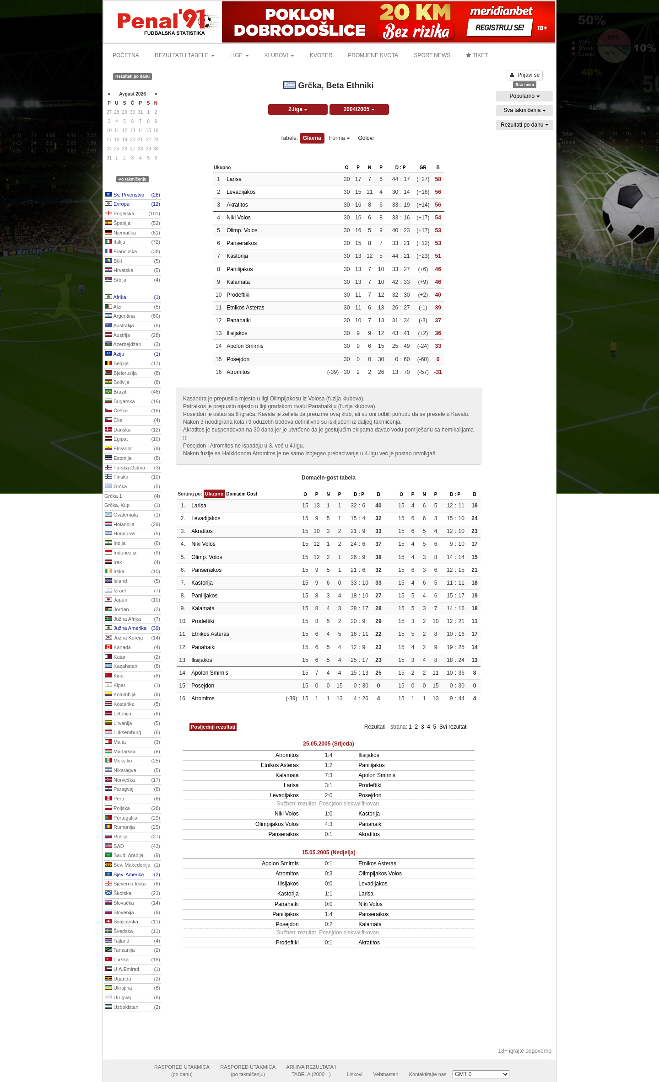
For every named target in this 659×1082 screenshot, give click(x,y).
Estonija (132, 458)
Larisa (234, 179)
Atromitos (238, 372)
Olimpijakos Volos (277, 824)
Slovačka (132, 903)
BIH (132, 261)
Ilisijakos (237, 333)
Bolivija (132, 382)
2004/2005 (359, 109)
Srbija (132, 280)
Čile (132, 420)
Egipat (132, 439)
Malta (132, 742)
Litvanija (132, 723)
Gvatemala (132, 515)
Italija (132, 242)
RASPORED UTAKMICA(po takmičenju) (247, 1070)
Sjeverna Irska (132, 884)
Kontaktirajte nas (428, 1074)
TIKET (477, 55)
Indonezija (132, 553)
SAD (132, 846)
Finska (132, 477)
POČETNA (126, 55)
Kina (132, 676)
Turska (132, 960)
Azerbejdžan (132, 344)
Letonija (132, 714)
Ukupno (214, 493)
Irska (132, 572)
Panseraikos (242, 243)
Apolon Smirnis (245, 346)
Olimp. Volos (242, 230)
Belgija (132, 364)
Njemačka (132, 233)
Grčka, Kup (132, 505)
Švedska (132, 931)
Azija (132, 354)
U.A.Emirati (132, 969)
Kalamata (238, 282)
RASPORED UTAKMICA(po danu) (182, 1070)
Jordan (132, 609)
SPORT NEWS (432, 55)
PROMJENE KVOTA (373, 55)
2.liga (298, 109)
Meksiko (132, 761)
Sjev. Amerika (132, 875)
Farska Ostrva (132, 468)
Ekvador (132, 449)
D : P (400, 167)
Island (132, 581)
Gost (252, 493)
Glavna (312, 138)
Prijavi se (525, 75)
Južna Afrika (132, 619)
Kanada (132, 647)
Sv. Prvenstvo (132, 195)
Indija (132, 543)
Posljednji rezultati (213, 727)
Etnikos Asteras (246, 307)
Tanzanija (132, 950)
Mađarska (132, 752)
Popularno (524, 96)
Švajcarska (132, 922)
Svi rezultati (453, 727)
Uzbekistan (132, 1007)
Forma (339, 138)
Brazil (132, 392)
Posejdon (238, 359)
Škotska (132, 893)
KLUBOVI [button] (279, 55)
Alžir (132, 307)
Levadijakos (241, 192)
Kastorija (237, 256)
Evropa (132, 204)
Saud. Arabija (132, 855)
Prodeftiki (238, 295)
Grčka (132, 486)
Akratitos (237, 205)
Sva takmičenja (524, 110)
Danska (132, 430)
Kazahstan (132, 666)
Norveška (132, 780)
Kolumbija (132, 694)
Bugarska (132, 401)
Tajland (132, 941)
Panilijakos (240, 269)
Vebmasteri (385, 1074)
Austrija (132, 335)
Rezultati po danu (525, 125)
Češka (132, 411)
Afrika (132, 297)
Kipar (132, 685)
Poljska (132, 808)
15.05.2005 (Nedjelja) (328, 852)
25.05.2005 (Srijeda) (328, 744)
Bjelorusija (132, 373)
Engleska (132, 214)
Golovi (365, 138)
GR (423, 167)
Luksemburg (132, 732)
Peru (132, 799)
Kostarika (132, 704)
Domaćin (235, 493)
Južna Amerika (132, 628)
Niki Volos (239, 217)
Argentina (132, 316)
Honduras (132, 534)
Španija (132, 223)
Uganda (132, 979)
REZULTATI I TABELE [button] (185, 55)
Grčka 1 (132, 496)
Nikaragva (132, 770)
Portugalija (132, 818)
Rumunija (132, 827)
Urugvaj (132, 998)
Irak (132, 562)
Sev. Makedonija (132, 865)
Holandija (132, 524)
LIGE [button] (239, 55)
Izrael (132, 591)
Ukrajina (132, 988)
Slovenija (132, 913)
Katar (132, 657)
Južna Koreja (132, 638)
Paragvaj (132, 789)
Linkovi (354, 1074)
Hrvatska (132, 270)
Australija (132, 326)
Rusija (132, 837)
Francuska (132, 252)
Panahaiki (239, 320)
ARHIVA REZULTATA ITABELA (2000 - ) (311, 1070)
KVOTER (321, 55)
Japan (132, 600)
